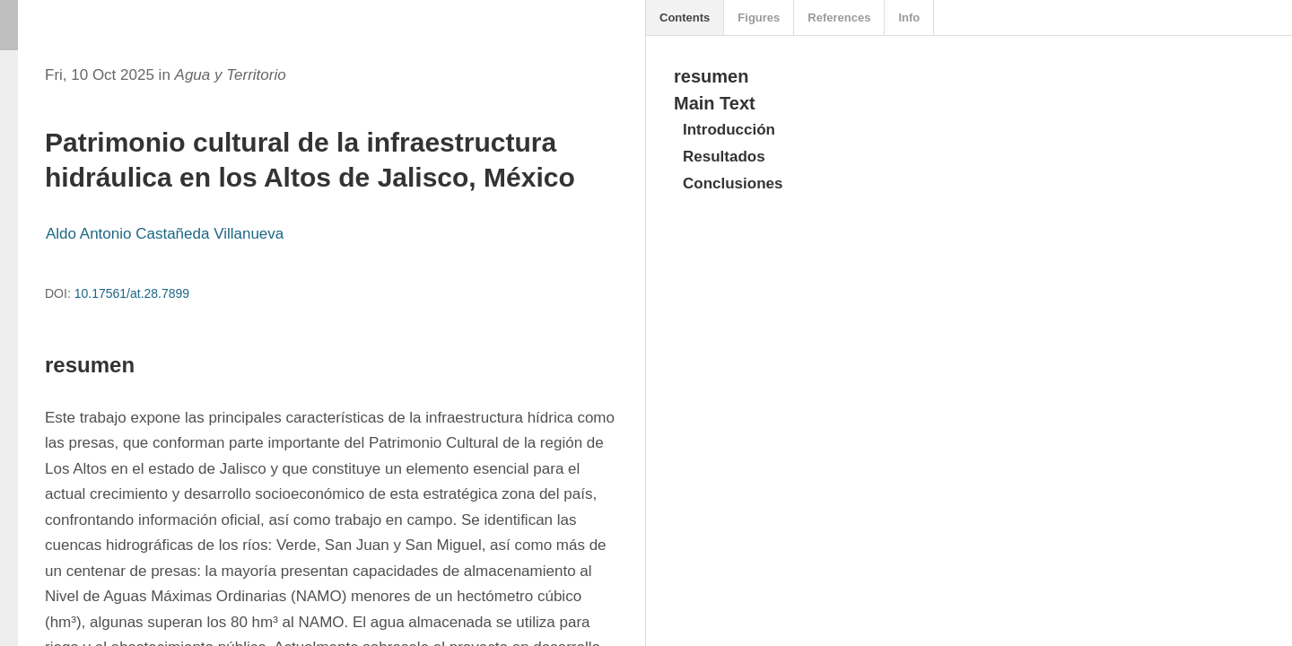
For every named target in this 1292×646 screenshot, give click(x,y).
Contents (684, 17)
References (839, 17)
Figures (759, 17)
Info (909, 17)
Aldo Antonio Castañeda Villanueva (165, 233)
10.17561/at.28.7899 (131, 293)
